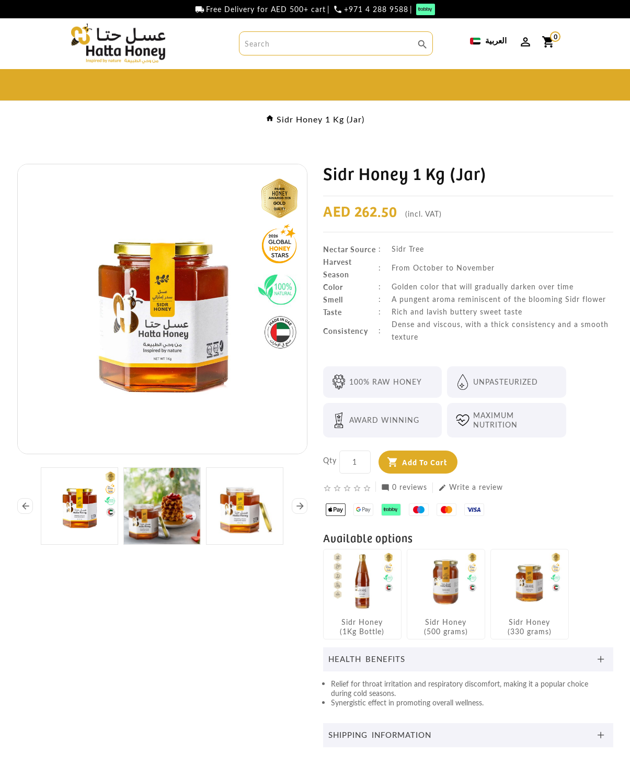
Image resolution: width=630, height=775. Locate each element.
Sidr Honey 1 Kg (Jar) (320, 119)
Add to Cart (424, 461)
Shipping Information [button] (379, 734)
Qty (330, 460)
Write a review (470, 487)
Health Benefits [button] (366, 659)
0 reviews (404, 487)
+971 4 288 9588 (376, 9)
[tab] (468, 659)
